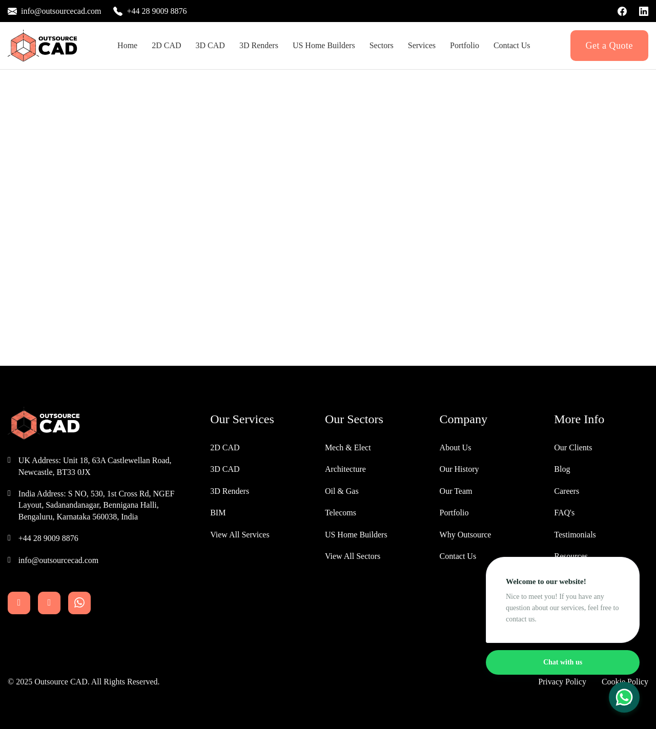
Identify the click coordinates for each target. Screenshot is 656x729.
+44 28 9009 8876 (48, 538)
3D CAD (210, 45)
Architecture (345, 469)
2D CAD (166, 45)
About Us (455, 447)
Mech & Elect (348, 447)
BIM (217, 512)
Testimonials (575, 534)
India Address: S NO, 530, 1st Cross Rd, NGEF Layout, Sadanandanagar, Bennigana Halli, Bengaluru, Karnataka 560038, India (96, 505)
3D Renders (258, 45)
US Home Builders (356, 534)
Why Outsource (465, 534)
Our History (459, 469)
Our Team (456, 491)
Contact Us (512, 45)
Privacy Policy (562, 681)
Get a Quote (609, 45)
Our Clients (573, 447)
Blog (562, 469)
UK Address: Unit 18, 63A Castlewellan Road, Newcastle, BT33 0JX (95, 466)
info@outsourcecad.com (58, 560)
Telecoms (340, 512)
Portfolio (464, 45)
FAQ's (564, 512)
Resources (571, 556)
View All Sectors (352, 556)
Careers (566, 491)
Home (127, 45)
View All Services (239, 534)
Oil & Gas (342, 491)
